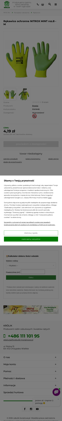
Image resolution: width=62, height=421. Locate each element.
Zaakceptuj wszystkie (31, 239)
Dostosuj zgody (31, 233)
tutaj (49, 198)
